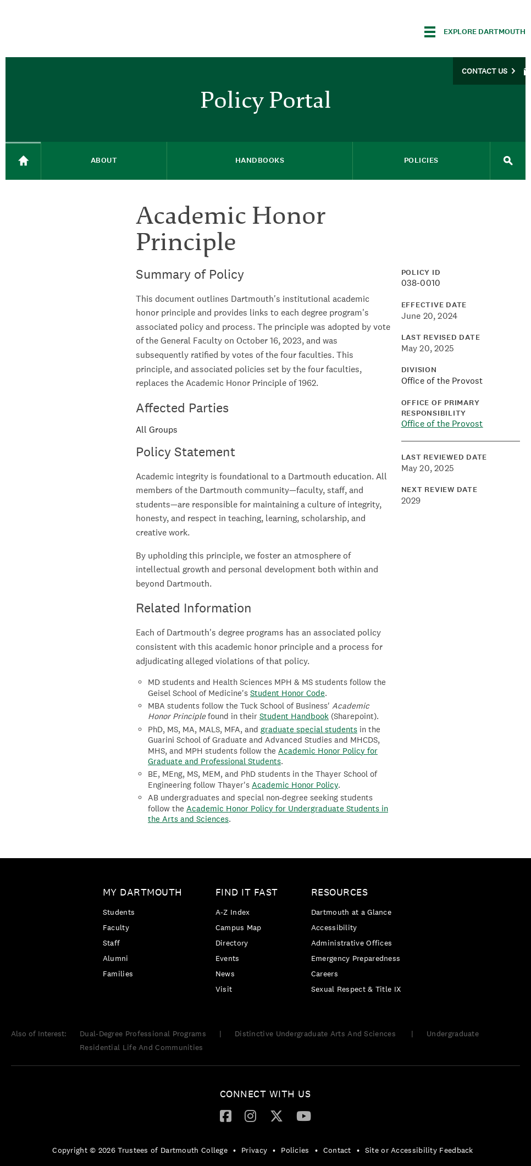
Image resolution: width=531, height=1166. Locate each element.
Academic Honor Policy (295, 785)
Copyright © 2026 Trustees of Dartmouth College (140, 1150)
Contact (337, 1150)
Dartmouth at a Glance (351, 912)
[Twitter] (276, 1115)
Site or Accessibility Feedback (419, 1150)
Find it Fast (246, 892)
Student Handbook (294, 716)
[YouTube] (303, 1115)
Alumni (116, 958)
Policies (421, 160)
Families (118, 974)
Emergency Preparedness (356, 958)
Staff (111, 943)
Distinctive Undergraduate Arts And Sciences (316, 1033)
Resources (339, 892)
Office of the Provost (442, 423)
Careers (324, 974)
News (225, 974)
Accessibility (334, 927)
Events (227, 958)
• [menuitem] (234, 1150)
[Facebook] (225, 1115)
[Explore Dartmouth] (475, 31)
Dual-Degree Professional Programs (143, 1033)
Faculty (116, 927)
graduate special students (309, 729)
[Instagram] (250, 1115)
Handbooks (260, 160)
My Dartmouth (142, 892)
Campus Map (238, 927)
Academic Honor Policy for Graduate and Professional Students (263, 756)
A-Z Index (232, 912)
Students (119, 912)
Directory (231, 943)
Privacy (254, 1150)
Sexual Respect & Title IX (356, 989)
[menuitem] (145, 935)
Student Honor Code (287, 693)
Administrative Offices (351, 943)
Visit (224, 989)
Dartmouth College (92, 30)
